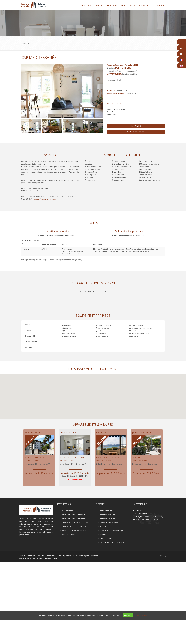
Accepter (127, 615)
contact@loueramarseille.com (45, 199)
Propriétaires (128, 5)
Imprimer (136, 126)
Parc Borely (32, 432)
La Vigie (101, 432)
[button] (93, 394)
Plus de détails (141, 615)
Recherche (86, 5)
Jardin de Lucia (142, 432)
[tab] (57, 233)
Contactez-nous (136, 131)
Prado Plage (68, 432)
